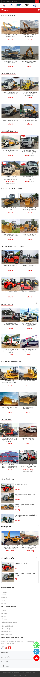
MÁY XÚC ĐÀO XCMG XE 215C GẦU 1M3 (29, 35)
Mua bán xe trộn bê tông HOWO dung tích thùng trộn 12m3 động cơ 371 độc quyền (29, 152)
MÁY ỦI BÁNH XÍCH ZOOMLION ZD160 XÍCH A (9, 381)
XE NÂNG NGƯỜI (6, 419)
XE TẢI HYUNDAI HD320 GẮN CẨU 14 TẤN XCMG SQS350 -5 (10, 120)
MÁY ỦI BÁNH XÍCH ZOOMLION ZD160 (28, 408)
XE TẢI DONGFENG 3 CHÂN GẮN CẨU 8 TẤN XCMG (10, 93)
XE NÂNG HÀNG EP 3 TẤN (29, 292)
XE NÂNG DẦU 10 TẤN (11, 292)
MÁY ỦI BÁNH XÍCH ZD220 (28, 381)
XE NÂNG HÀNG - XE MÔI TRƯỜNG (12, 246)
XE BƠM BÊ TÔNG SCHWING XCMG (10, 151)
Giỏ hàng (4, 619)
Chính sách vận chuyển (8, 629)
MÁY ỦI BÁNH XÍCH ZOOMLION (11, 362)
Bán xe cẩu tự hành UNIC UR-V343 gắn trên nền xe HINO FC (29, 351)
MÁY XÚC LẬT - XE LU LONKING (11, 189)
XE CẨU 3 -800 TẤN (7, 304)
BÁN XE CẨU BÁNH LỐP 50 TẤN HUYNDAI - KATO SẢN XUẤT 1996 (29, 547)
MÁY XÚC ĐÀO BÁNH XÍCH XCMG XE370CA (11, 35)
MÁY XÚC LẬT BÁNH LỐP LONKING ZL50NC (29, 235)
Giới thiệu (4, 595)
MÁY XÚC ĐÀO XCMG (8, 16)
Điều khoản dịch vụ (7, 634)
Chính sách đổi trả (6, 632)
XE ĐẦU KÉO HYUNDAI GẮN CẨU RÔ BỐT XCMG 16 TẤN (29, 119)
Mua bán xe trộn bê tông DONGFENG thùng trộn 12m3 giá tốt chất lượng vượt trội (10, 178)
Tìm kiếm (4, 610)
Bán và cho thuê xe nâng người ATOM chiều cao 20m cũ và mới (28, 466)
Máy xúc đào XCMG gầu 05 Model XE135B (29, 62)
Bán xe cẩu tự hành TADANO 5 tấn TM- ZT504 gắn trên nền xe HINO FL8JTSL (29, 324)
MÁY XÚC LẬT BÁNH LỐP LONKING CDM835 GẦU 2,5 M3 (10, 236)
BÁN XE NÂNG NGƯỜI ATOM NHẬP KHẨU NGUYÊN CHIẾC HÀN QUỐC (9, 440)
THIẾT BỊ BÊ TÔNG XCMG (9, 131)
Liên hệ (3, 603)
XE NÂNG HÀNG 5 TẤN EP (29, 265)
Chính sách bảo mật (7, 626)
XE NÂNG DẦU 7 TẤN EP (10, 265)
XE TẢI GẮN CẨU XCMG (8, 73)
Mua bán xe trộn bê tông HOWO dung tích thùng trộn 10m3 (29, 178)
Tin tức (3, 600)
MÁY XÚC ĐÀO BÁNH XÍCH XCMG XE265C (11, 62)
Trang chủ (4, 592)
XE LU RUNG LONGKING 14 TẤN (10, 208)
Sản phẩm (4, 598)
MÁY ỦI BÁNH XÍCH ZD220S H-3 (9, 408)
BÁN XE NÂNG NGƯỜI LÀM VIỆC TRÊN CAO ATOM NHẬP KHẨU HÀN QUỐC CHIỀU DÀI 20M (9, 467)
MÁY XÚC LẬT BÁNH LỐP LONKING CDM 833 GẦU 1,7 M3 (29, 209)
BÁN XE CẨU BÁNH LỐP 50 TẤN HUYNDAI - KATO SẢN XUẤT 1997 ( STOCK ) (11, 547)
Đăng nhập (4, 613)
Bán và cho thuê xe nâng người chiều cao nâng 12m (28, 439)
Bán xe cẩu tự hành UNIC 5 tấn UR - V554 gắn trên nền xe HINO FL (10, 351)
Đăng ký (3, 616)
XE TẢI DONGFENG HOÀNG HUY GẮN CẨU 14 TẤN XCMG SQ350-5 (29, 94)
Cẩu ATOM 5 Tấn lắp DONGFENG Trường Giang (11, 323)
